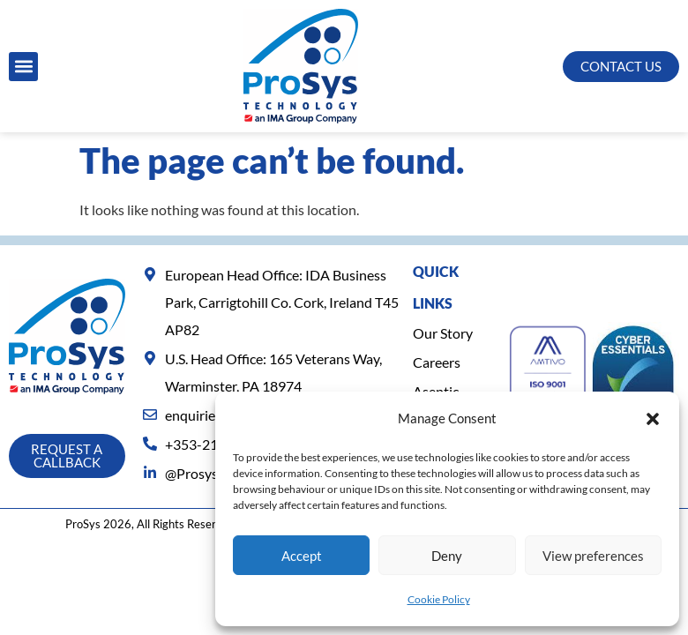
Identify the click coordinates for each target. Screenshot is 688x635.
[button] (653, 419)
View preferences (593, 556)
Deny (446, 556)
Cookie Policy (439, 599)
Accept (301, 556)
